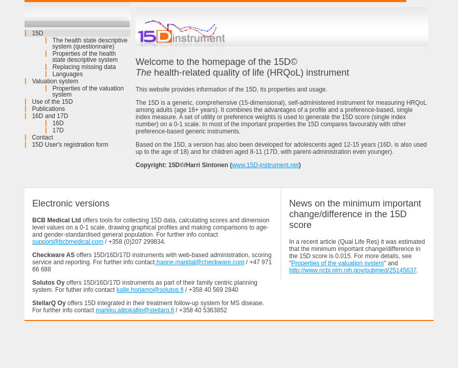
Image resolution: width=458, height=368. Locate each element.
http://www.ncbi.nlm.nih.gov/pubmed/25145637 (353, 270)
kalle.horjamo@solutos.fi (150, 289)
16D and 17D (50, 116)
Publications (48, 108)
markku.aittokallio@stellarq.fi (135, 310)
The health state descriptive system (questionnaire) (89, 43)
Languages (67, 74)
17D (57, 130)
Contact (42, 137)
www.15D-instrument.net (265, 165)
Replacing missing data (84, 67)
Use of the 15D (52, 101)
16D (57, 123)
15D (37, 33)
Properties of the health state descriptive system (85, 56)
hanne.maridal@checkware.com (199, 262)
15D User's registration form (70, 144)
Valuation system (55, 81)
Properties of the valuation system (88, 91)
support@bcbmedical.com (67, 241)
